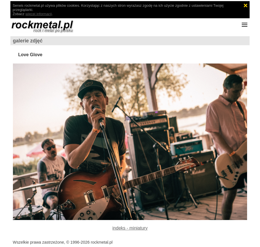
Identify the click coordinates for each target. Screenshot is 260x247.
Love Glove (30, 54)
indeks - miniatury (129, 228)
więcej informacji (39, 14)
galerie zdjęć (28, 41)
